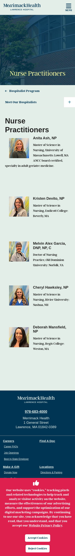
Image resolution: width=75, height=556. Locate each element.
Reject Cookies (37, 548)
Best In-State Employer (16, 459)
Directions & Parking (51, 472)
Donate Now (10, 472)
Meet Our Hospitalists (40, 102)
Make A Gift (11, 466)
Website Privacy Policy (45, 525)
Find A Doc (47, 441)
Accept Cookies (38, 537)
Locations (47, 466)
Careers (8, 441)
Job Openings (11, 452)
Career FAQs (11, 446)
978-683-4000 (36, 412)
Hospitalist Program (24, 91)
